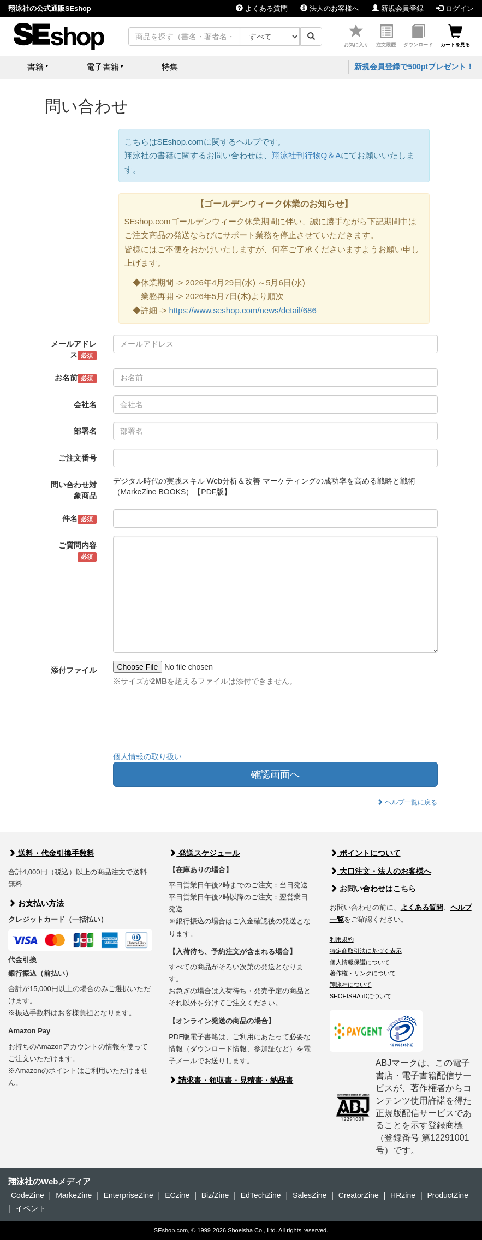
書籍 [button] (35, 66)
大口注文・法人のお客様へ (380, 871)
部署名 (85, 431)
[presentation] (196, 721)
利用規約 (342, 939)
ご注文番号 (77, 458)
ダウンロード (418, 36)
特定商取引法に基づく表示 (366, 950)
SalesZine (309, 1195)
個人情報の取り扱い (147, 756)
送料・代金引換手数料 (51, 853)
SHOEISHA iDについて (361, 996)
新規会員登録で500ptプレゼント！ (414, 66)
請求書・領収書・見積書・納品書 (231, 1080)
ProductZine (447, 1195)
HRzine (402, 1195)
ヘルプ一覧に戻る (407, 802)
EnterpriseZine (128, 1195)
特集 (170, 66)
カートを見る (455, 36)
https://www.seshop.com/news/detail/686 (243, 310)
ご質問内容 (77, 551)
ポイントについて (365, 853)
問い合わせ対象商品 (74, 490)
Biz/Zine (215, 1195)
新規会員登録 (398, 8)
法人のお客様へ (329, 8)
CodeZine (27, 1195)
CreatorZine (358, 1195)
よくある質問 (262, 8)
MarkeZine (74, 1195)
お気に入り (356, 36)
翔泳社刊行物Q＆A (306, 155)
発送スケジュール (204, 853)
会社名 (85, 404)
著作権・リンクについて (363, 973)
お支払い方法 (36, 903)
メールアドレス (74, 349)
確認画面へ (275, 774)
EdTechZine (261, 1195)
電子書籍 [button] (102, 66)
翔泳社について (351, 984)
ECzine (177, 1195)
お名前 (76, 378)
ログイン (455, 8)
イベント (30, 1208)
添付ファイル (74, 670)
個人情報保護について (360, 962)
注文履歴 (386, 36)
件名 (79, 519)
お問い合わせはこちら (373, 888)
